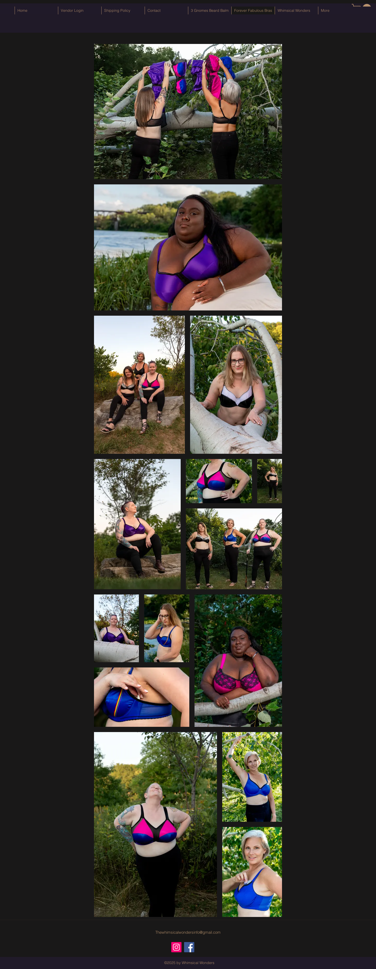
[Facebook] (189, 947)
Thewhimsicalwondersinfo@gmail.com (188, 932)
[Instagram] (176, 947)
